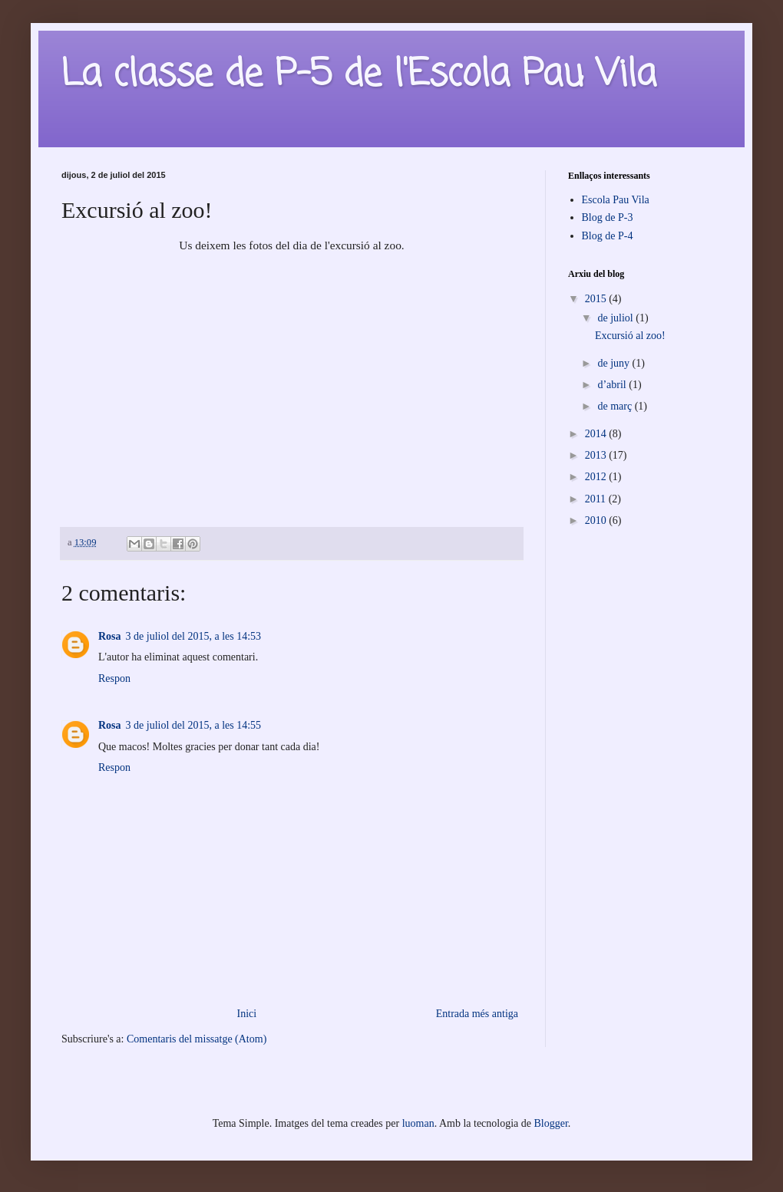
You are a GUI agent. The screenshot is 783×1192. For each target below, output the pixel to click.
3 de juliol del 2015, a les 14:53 (194, 636)
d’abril (613, 384)
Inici (247, 1013)
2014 (597, 434)
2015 (597, 299)
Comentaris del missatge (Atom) (196, 1039)
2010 (597, 520)
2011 (597, 499)
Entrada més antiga (477, 1013)
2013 (597, 455)
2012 (597, 476)
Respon (114, 678)
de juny (614, 363)
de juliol (616, 318)
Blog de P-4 (607, 236)
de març (615, 406)
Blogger (551, 1123)
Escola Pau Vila (615, 200)
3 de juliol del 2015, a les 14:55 (194, 725)
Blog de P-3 (607, 217)
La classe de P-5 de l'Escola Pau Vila (358, 75)
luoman (418, 1123)
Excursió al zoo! (630, 335)
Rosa (109, 636)
